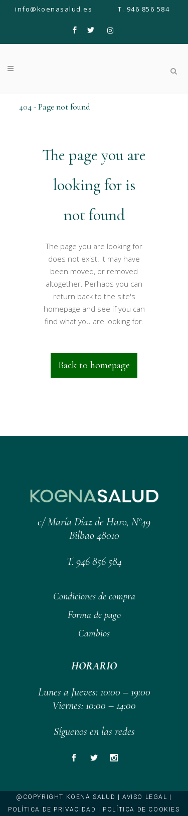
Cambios (94, 633)
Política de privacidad (52, 809)
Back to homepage (94, 365)
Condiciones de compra (94, 596)
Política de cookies (141, 809)
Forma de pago (94, 615)
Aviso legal (144, 796)
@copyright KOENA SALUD (65, 796)
